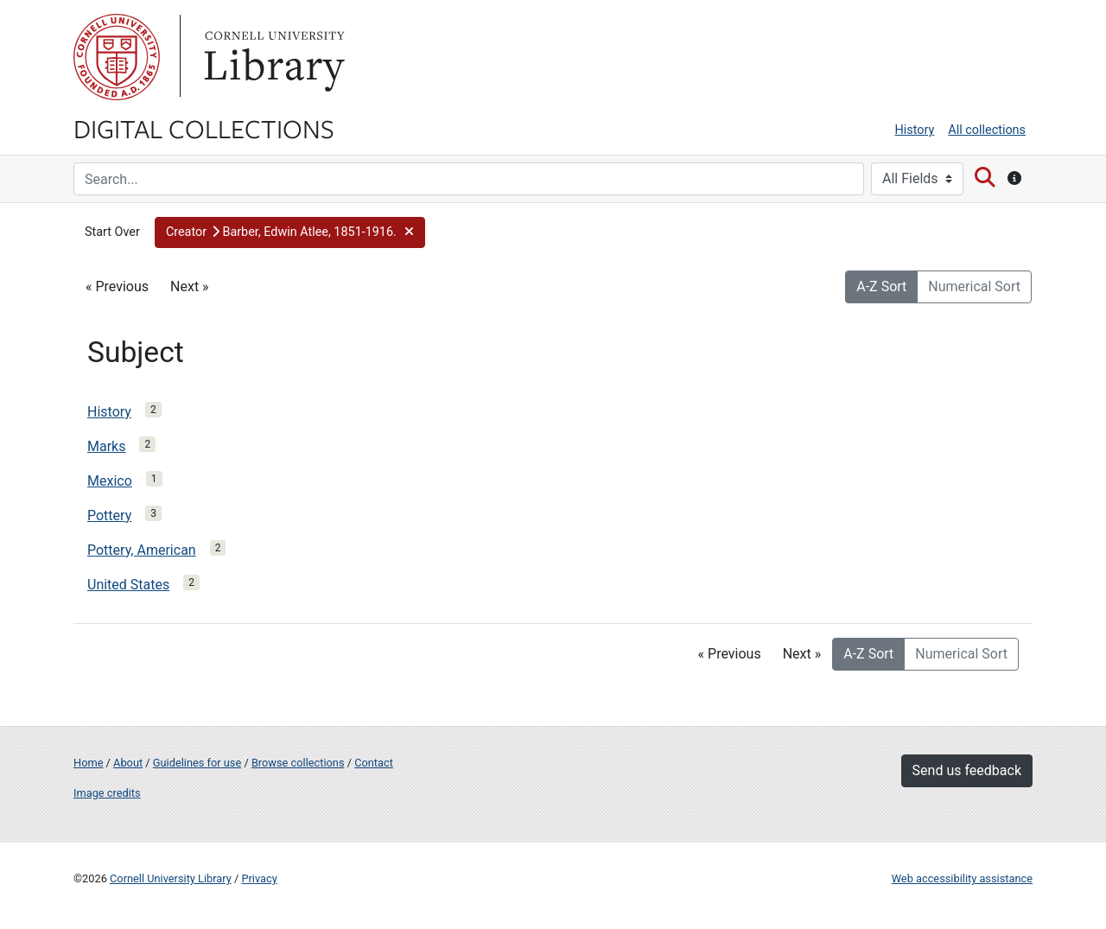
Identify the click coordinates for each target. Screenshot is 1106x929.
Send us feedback (966, 770)
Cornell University (116, 57)
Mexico (109, 481)
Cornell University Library (171, 878)
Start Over (112, 232)
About (128, 762)
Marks (106, 446)
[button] (290, 232)
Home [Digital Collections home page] (88, 762)
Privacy (258, 878)
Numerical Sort (974, 286)
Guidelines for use (197, 762)
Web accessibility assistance (962, 878)
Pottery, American (141, 550)
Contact (373, 762)
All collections (987, 130)
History (915, 130)
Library (272, 57)
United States (128, 584)
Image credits (107, 792)
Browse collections (298, 762)
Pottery (109, 515)
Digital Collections (203, 128)
